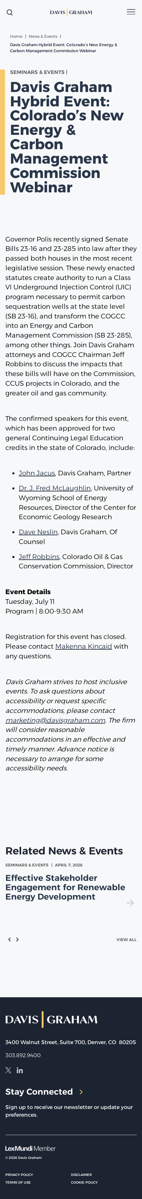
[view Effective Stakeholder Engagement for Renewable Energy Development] (71, 884)
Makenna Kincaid (83, 646)
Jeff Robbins (39, 557)
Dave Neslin (38, 532)
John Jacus (37, 473)
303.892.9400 (23, 1055)
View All (127, 939)
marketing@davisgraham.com (55, 720)
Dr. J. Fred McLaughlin (55, 488)
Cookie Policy (84, 1182)
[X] (8, 1071)
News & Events (43, 36)
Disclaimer (81, 1175)
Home (16, 36)
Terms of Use (18, 1182)
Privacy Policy (19, 1175)
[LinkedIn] (20, 1071)
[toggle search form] (10, 12)
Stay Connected (44, 1092)
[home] (71, 12)
